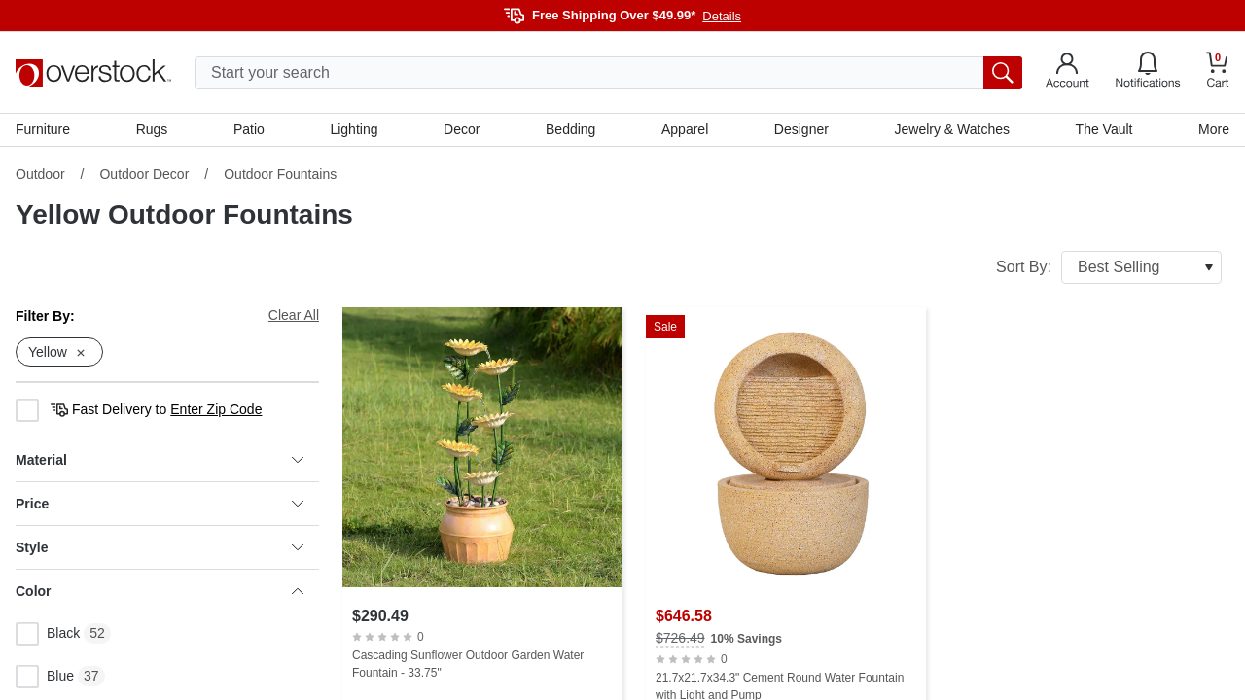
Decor (462, 129)
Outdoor (40, 174)
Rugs (152, 129)
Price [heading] (159, 503)
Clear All (293, 315)
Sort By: (1109, 267)
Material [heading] (159, 460)
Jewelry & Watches (952, 129)
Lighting (353, 129)
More (1213, 129)
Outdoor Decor (144, 174)
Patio (249, 129)
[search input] (608, 72)
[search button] (1002, 72)
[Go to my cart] (1217, 72)
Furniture (43, 129)
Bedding (570, 129)
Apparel (684, 129)
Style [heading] (159, 547)
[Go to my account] (1067, 72)
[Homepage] (93, 73)
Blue (45, 676)
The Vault (1104, 129)
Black (48, 634)
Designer (801, 129)
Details (721, 16)
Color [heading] (159, 591)
